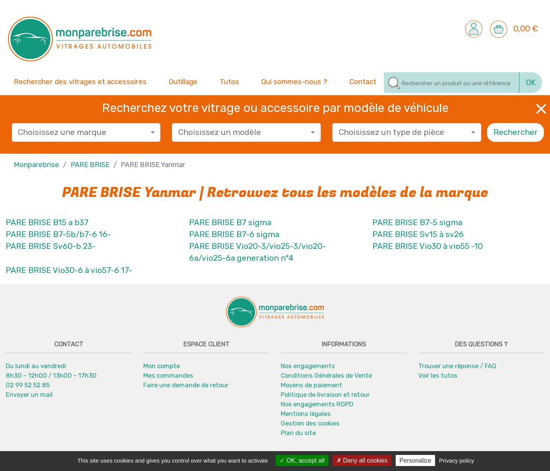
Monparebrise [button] (36, 165)
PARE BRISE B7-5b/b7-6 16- (58, 234)
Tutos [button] (229, 81)
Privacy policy (456, 460)
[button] (473, 28)
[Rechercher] (451, 82)
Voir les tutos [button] (438, 375)
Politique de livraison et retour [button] (325, 394)
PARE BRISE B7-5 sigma (417, 222)
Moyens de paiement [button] (311, 385)
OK (531, 82)
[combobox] (86, 132)
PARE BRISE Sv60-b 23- (50, 246)
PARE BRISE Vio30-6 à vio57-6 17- (69, 270)
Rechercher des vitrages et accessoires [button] (80, 82)
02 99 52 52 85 (28, 385)
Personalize (416, 460)
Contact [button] (362, 81)
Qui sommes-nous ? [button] (294, 81)
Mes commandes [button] (168, 375)
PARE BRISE (90, 165)
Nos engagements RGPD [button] (317, 404)
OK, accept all (302, 460)
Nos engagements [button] (308, 366)
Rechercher (515, 132)
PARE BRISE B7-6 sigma (234, 234)
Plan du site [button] (298, 433)
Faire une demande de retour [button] (185, 385)
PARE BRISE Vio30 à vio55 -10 (427, 246)
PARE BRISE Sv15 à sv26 (418, 234)
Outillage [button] (183, 81)
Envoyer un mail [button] (29, 394)
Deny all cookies (362, 460)
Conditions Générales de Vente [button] (326, 375)
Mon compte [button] (161, 366)
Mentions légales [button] (306, 413)
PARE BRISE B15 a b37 (47, 222)
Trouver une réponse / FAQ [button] (457, 366)
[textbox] (83, 132)
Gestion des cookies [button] (310, 423)
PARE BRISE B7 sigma (230, 222)
